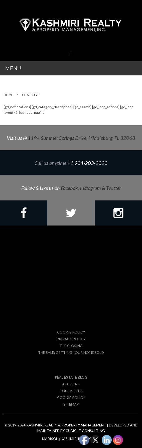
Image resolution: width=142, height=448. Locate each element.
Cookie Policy (71, 332)
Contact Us (71, 391)
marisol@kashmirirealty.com (71, 438)
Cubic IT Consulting (85, 430)
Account (71, 384)
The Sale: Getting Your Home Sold (71, 352)
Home (8, 95)
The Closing (71, 346)
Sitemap (71, 404)
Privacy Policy (71, 339)
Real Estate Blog (71, 377)
